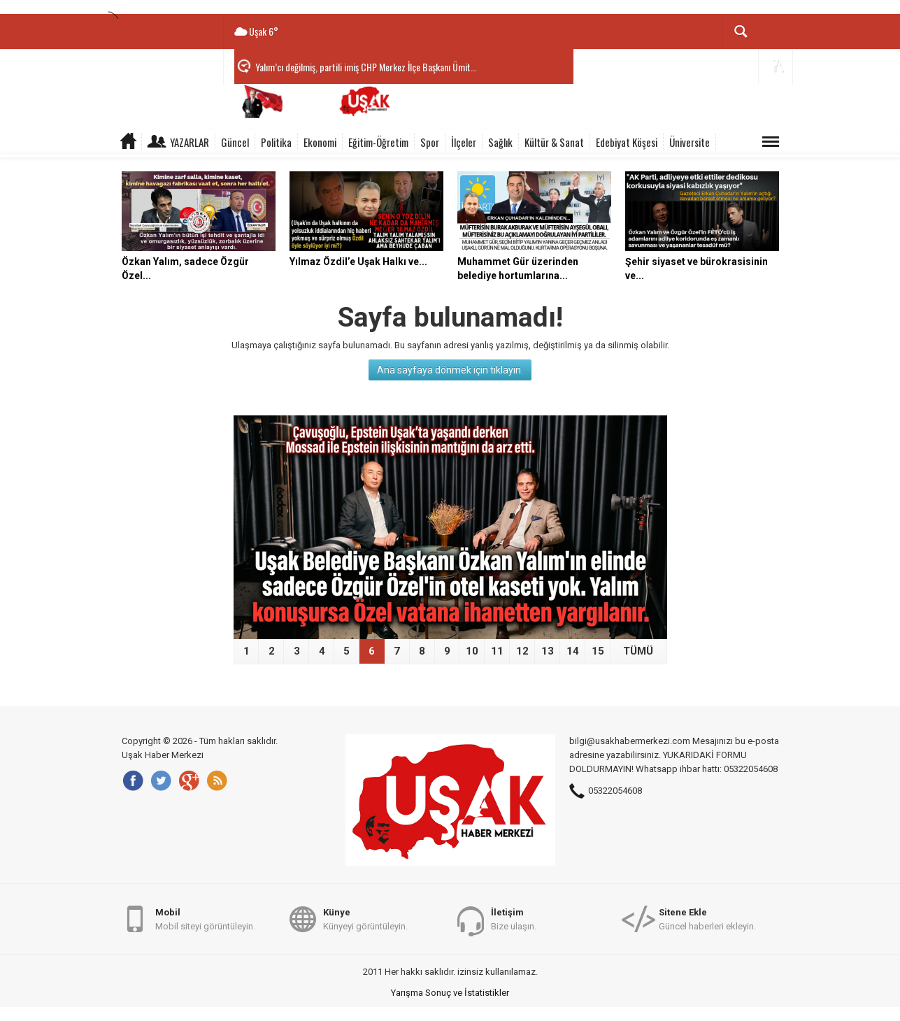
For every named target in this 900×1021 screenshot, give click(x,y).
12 (522, 651)
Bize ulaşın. (513, 918)
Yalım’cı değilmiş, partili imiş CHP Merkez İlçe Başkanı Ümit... (366, 66)
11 (497, 651)
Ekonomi (319, 142)
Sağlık (500, 142)
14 (572, 651)
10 (472, 651)
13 (547, 651)
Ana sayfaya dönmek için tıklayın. (450, 370)
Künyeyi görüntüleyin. (365, 918)
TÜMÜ (638, 651)
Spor (429, 142)
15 (598, 651)
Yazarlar (189, 142)
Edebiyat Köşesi (626, 142)
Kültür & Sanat (554, 142)
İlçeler (463, 142)
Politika (276, 142)
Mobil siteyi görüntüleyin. (205, 918)
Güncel (235, 142)
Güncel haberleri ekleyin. (707, 918)
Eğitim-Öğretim (378, 142)
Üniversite (689, 142)
